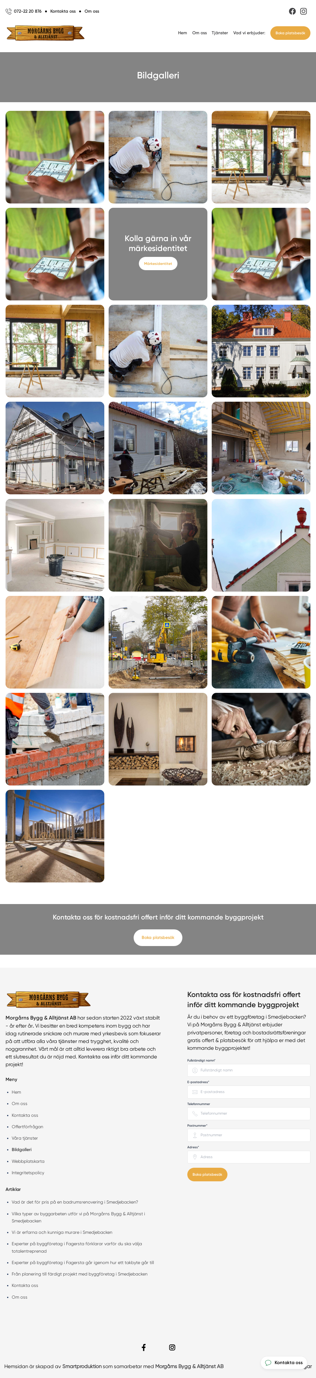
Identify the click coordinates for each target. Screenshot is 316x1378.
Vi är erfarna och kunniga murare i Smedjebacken (62, 1232)
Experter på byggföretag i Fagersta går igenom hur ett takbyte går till (83, 1262)
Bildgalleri (21, 1149)
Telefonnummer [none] (198, 1104)
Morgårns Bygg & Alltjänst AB (189, 1366)
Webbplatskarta (28, 1161)
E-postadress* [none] (198, 1082)
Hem (182, 33)
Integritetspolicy (28, 1172)
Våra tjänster (25, 1138)
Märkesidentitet (158, 263)
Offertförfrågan (27, 1126)
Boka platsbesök (290, 33)
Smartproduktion (82, 1366)
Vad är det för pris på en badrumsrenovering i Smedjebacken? (75, 1202)
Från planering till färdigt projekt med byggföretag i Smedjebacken (80, 1273)
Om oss (199, 33)
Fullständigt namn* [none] (201, 1060)
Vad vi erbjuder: (249, 33)
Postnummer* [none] (197, 1126)
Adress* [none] (193, 1147)
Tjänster (220, 33)
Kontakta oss (25, 1115)
